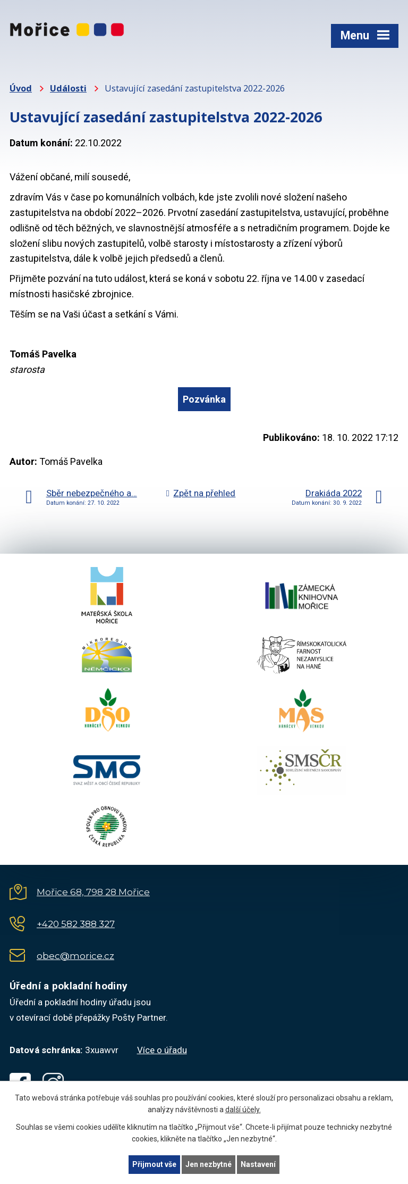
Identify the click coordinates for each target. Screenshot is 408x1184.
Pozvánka (204, 399)
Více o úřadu (162, 1050)
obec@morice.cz (75, 955)
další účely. (243, 1110)
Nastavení (258, 1164)
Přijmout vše (154, 1164)
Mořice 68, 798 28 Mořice (93, 892)
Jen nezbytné (208, 1164)
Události (68, 88)
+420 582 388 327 (76, 924)
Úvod (21, 88)
